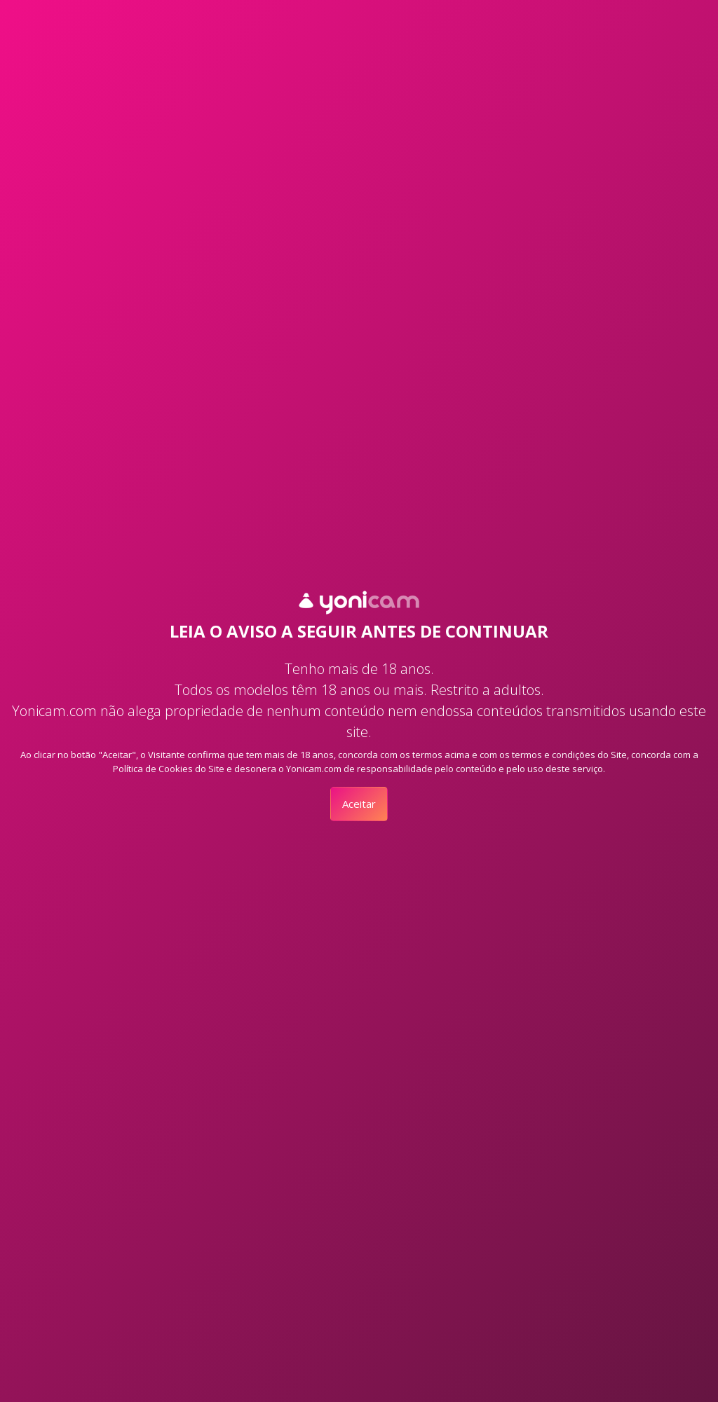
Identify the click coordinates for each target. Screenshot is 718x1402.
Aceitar (359, 804)
